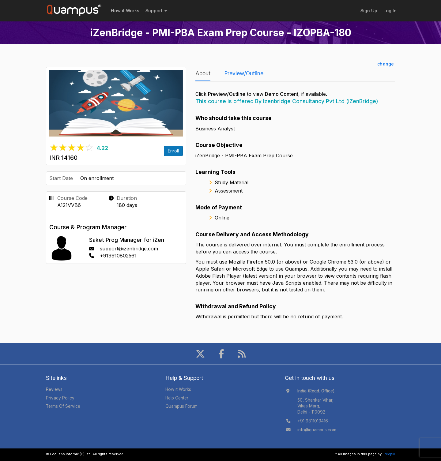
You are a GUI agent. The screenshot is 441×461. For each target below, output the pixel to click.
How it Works (125, 10)
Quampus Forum (181, 406)
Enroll (173, 150)
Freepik (389, 454)
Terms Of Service (63, 406)
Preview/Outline (243, 73)
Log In (390, 10)
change (385, 63)
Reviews (54, 389)
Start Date (61, 178)
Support (156, 10)
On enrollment (97, 178)
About (202, 73)
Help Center (176, 397)
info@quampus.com (316, 429)
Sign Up (368, 10)
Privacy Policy (60, 397)
